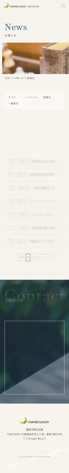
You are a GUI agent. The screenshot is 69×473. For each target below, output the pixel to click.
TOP (7, 78)
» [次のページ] (45, 257)
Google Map (36, 438)
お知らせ (19, 78)
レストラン (32, 97)
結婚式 (47, 97)
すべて (12, 97)
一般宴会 (13, 103)
